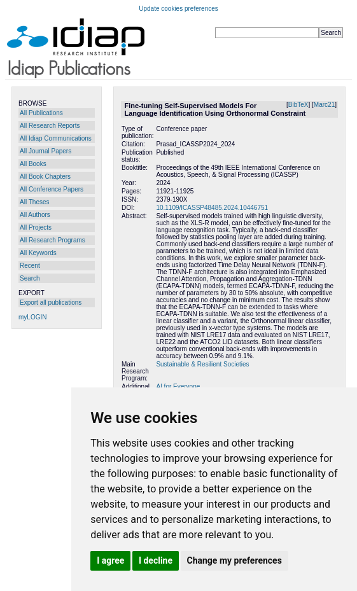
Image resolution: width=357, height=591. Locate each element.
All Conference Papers (51, 189)
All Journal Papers (45, 151)
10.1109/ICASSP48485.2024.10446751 (212, 207)
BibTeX (298, 104)
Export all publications (50, 302)
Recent (30, 265)
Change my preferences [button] (234, 560)
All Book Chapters (45, 176)
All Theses (35, 201)
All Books (33, 163)
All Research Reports (50, 125)
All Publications (41, 112)
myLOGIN (32, 317)
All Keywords (38, 252)
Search (30, 278)
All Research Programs (52, 240)
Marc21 (324, 104)
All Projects (36, 227)
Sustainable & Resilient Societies (202, 364)
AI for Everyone (178, 386)
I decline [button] (155, 560)
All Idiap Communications (56, 138)
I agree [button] (110, 560)
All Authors (35, 214)
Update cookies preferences (178, 8)
